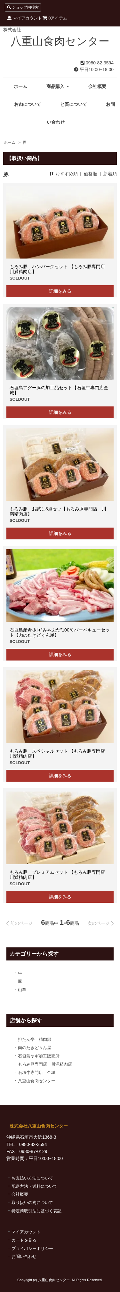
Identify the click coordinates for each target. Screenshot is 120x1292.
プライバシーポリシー (32, 1248)
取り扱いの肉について (32, 1202)
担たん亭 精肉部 (34, 1039)
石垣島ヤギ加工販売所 (39, 1056)
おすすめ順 (66, 173)
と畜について (73, 104)
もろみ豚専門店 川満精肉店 (45, 1064)
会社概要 (97, 86)
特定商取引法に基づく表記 (36, 1210)
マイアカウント (24, 18)
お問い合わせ (24, 1256)
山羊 (22, 989)
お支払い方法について (32, 1178)
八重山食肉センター (60, 41)
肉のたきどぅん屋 (34, 1047)
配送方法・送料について (34, 1186)
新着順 (110, 173)
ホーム (20, 86)
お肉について (27, 104)
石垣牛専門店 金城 (36, 1072)
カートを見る (24, 1240)
